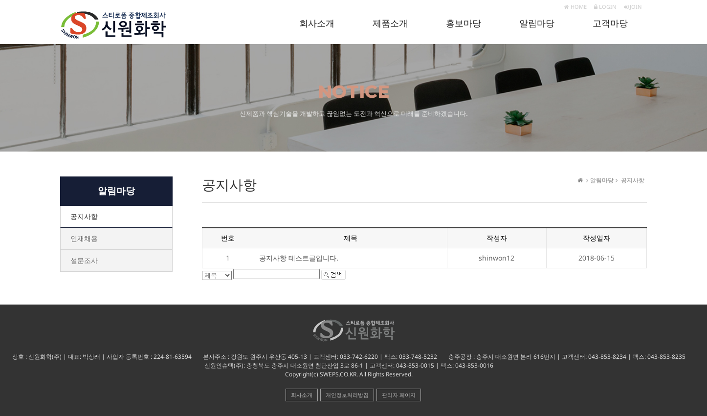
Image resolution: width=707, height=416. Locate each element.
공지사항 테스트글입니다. (298, 258)
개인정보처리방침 (347, 394)
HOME (575, 6)
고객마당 (610, 23)
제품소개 (390, 23)
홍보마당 (463, 23)
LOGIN (605, 6)
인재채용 (84, 238)
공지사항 (84, 216)
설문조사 (84, 260)
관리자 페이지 (399, 394)
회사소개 (316, 23)
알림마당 (536, 23)
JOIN (633, 6)
